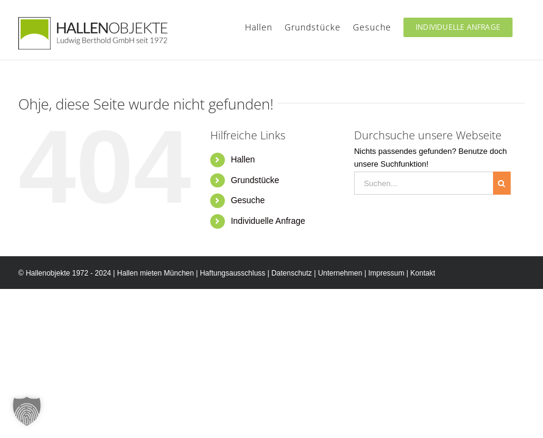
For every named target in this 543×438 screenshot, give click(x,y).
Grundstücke (255, 180)
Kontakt (422, 273)
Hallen (243, 159)
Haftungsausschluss (232, 273)
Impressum (386, 273)
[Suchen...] (423, 183)
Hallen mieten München (155, 273)
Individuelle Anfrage (268, 221)
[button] (27, 411)
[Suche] (502, 183)
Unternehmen (340, 273)
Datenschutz (291, 273)
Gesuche (248, 200)
